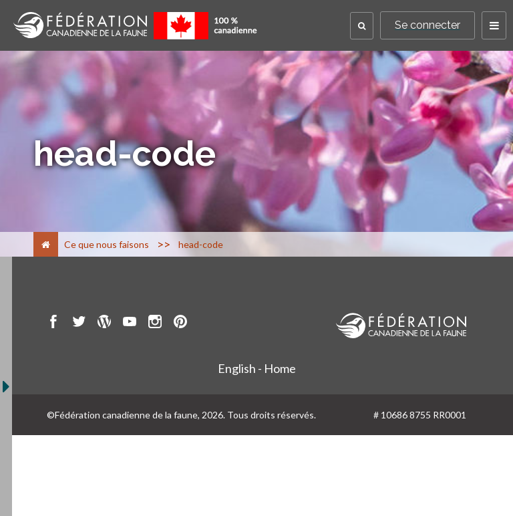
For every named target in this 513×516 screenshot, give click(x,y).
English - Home (257, 368)
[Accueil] (45, 244)
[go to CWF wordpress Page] (104, 323)
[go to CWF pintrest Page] (180, 323)
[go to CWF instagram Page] (155, 323)
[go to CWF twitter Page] (79, 323)
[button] (361, 25)
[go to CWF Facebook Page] (53, 323)
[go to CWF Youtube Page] (129, 323)
